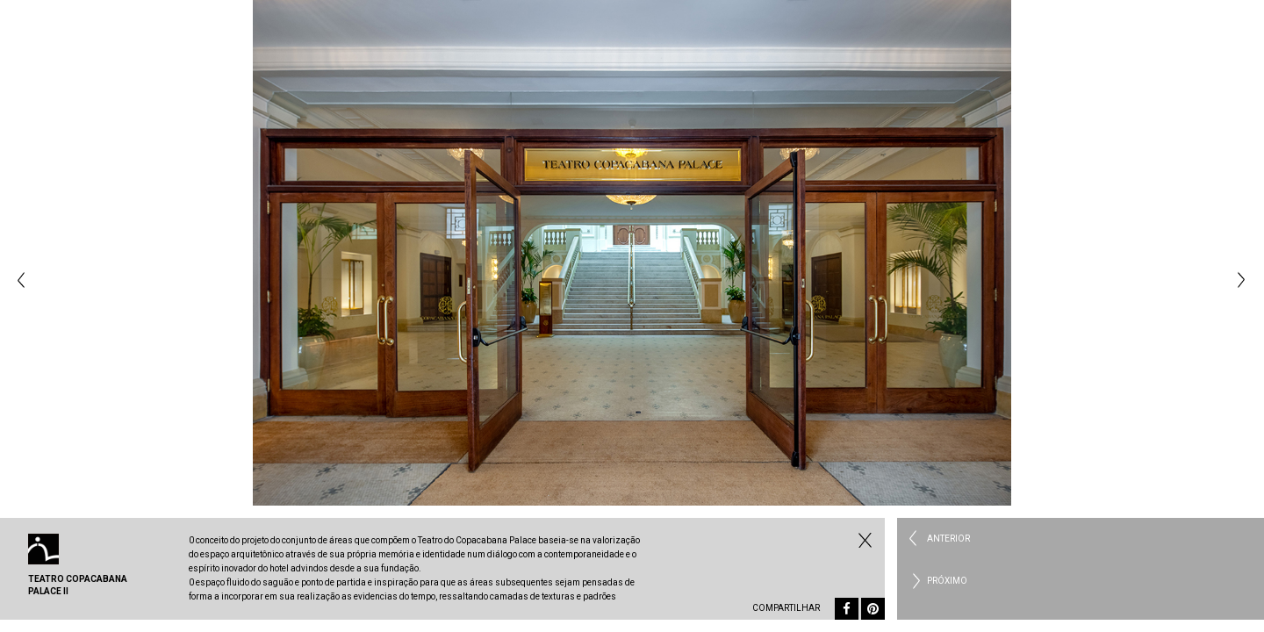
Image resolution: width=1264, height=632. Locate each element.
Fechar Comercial (863, 540)
